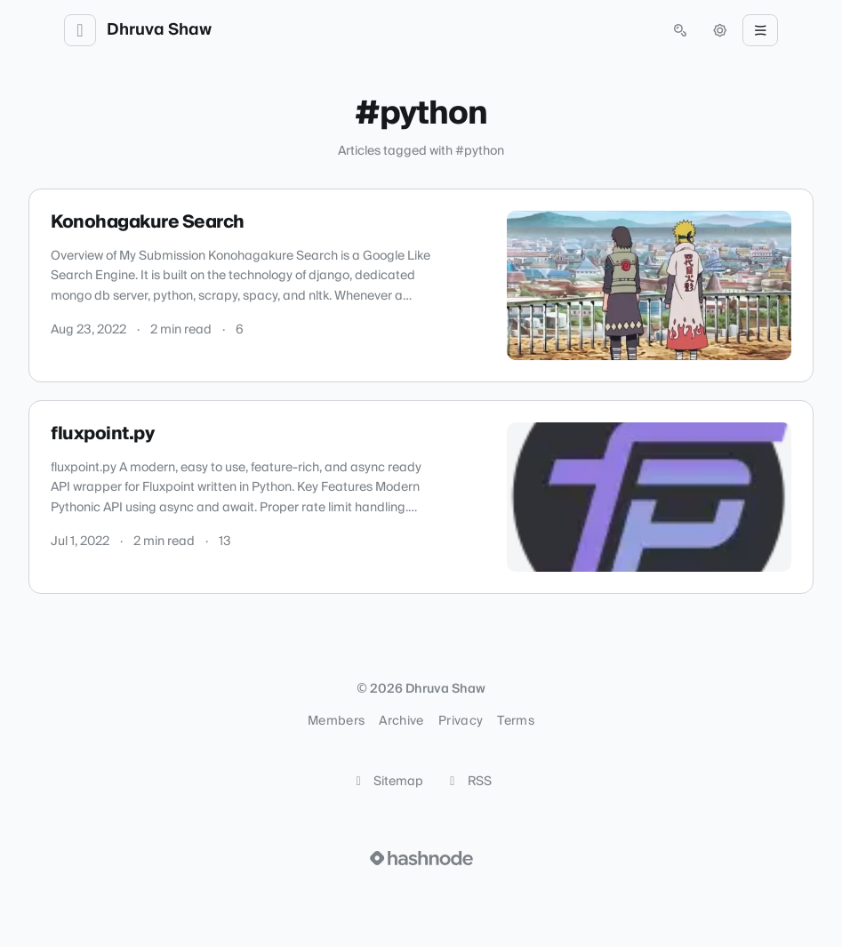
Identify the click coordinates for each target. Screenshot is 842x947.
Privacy (460, 721)
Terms (515, 721)
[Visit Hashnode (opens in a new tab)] (421, 858)
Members (336, 721)
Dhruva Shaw (159, 30)
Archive (401, 721)
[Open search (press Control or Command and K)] (680, 30)
